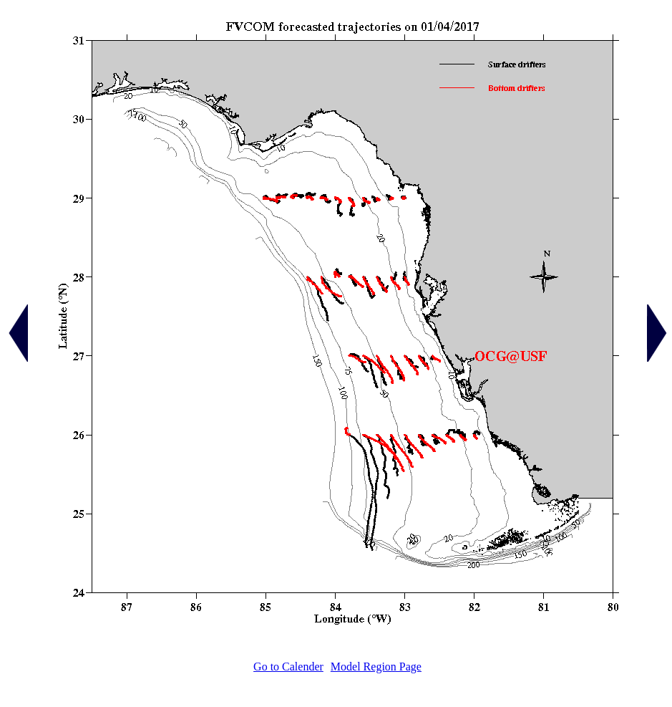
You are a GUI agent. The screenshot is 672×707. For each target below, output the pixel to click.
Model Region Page (376, 666)
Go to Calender (288, 666)
